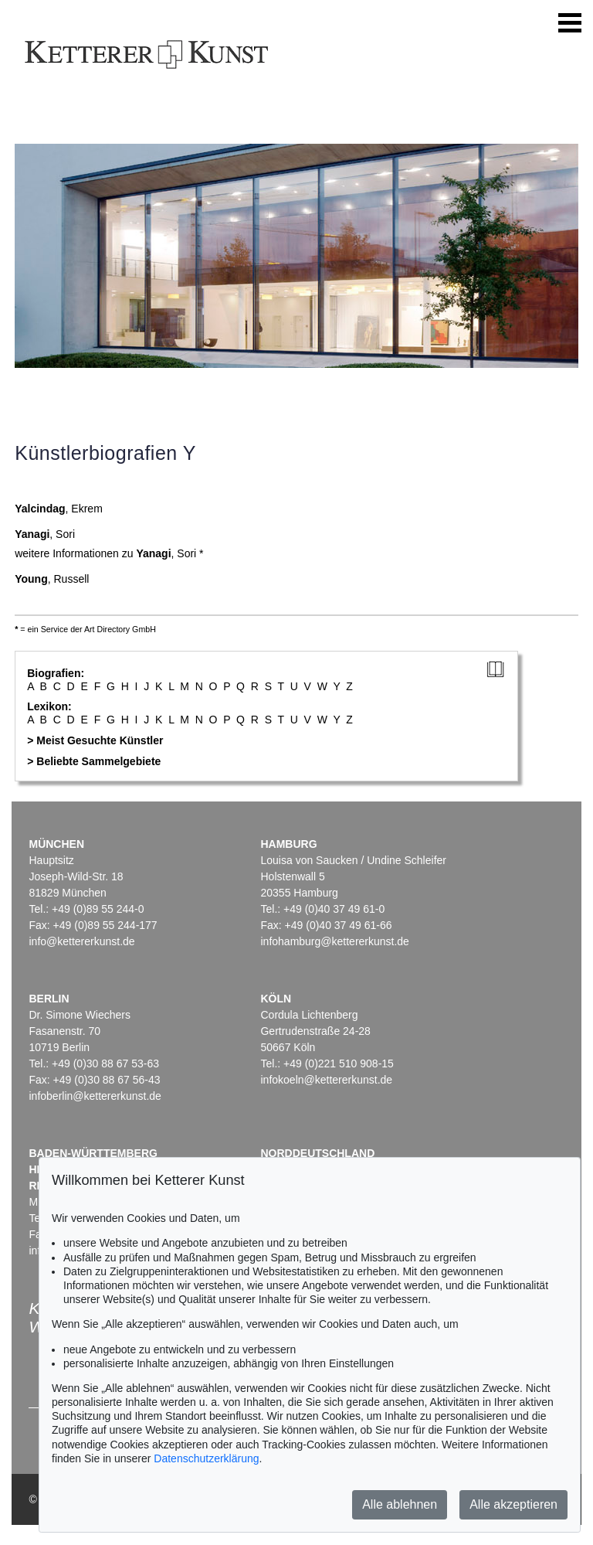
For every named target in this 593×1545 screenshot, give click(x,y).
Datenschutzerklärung (206, 1458)
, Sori (45, 534)
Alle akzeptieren (513, 1504)
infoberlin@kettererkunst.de (95, 1096)
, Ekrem (59, 508)
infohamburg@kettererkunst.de (334, 941)
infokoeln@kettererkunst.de (326, 1080)
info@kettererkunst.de (81, 941)
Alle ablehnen (399, 1504)
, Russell (52, 579)
